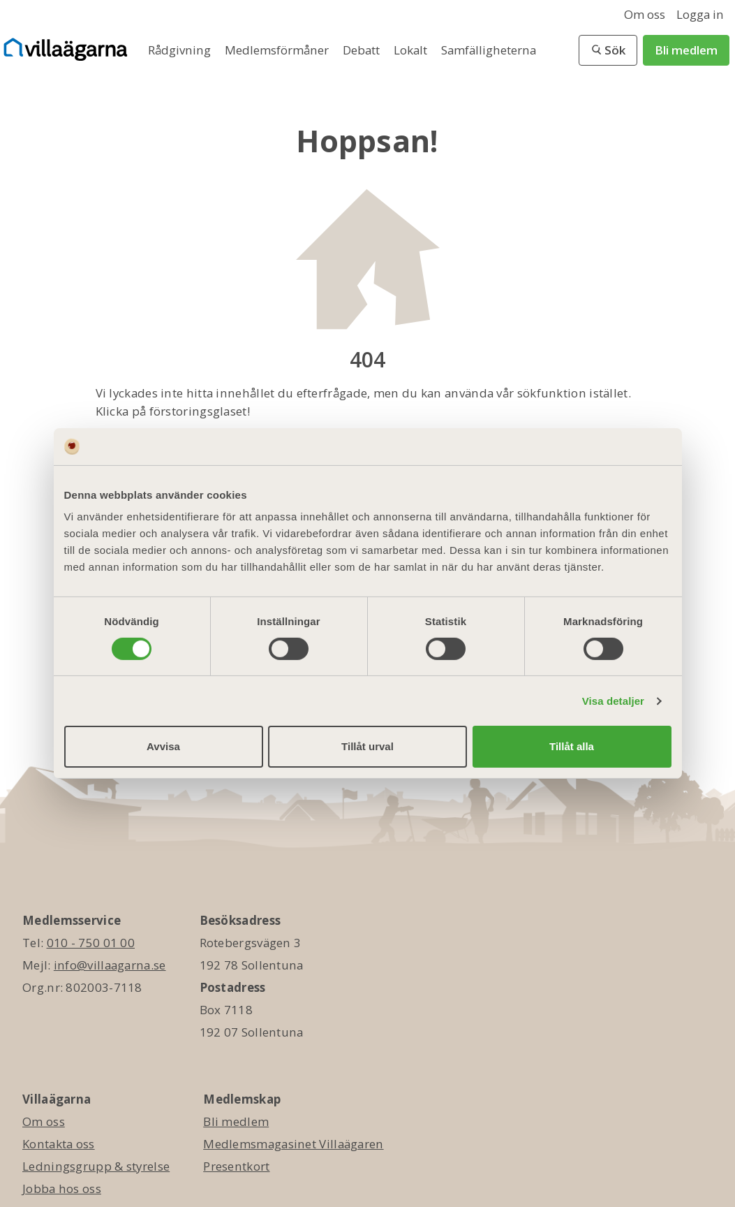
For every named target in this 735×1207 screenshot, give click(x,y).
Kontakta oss (58, 1144)
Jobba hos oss (61, 1188)
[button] (608, 50)
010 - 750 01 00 (91, 943)
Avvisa (163, 746)
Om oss (644, 14)
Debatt (363, 50)
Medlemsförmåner (278, 50)
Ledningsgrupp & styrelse (96, 1166)
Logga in (700, 14)
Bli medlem (686, 50)
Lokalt (412, 50)
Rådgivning (181, 50)
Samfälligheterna (488, 50)
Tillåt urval (367, 746)
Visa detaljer (613, 701)
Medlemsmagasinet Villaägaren (293, 1144)
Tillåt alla (571, 746)
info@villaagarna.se (110, 965)
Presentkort (236, 1166)
